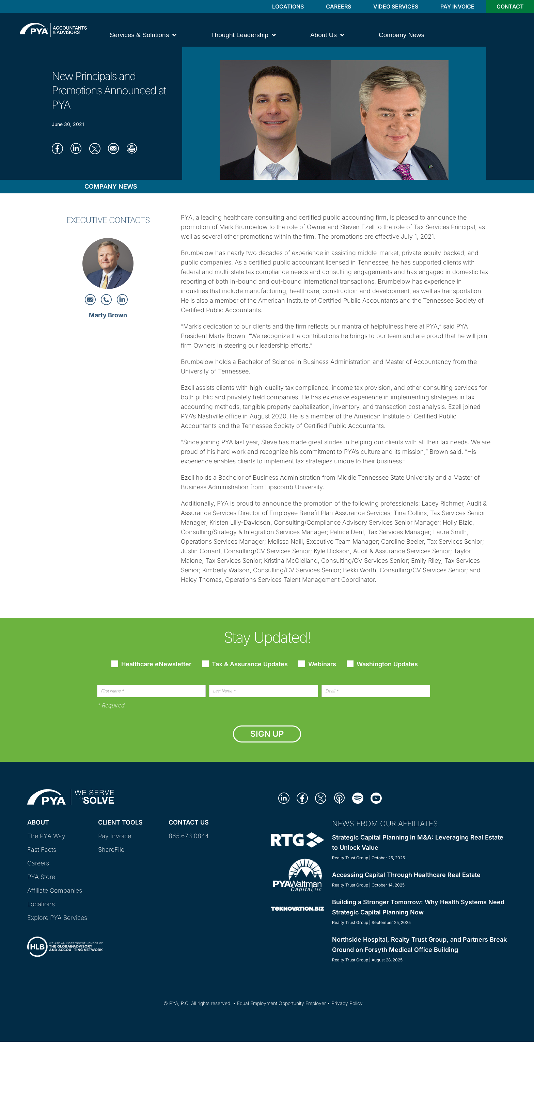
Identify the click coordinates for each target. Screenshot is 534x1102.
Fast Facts (41, 849)
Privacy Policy (347, 1003)
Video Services (395, 6)
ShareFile (111, 849)
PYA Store (41, 876)
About (38, 822)
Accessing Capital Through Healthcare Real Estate (406, 874)
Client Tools (120, 822)
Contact (510, 6)
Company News (110, 186)
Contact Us (189, 822)
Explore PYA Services (57, 917)
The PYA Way (46, 836)
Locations (288, 6)
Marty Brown (108, 315)
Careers (338, 6)
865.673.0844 (189, 836)
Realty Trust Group (350, 857)
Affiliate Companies (54, 890)
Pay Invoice (457, 6)
